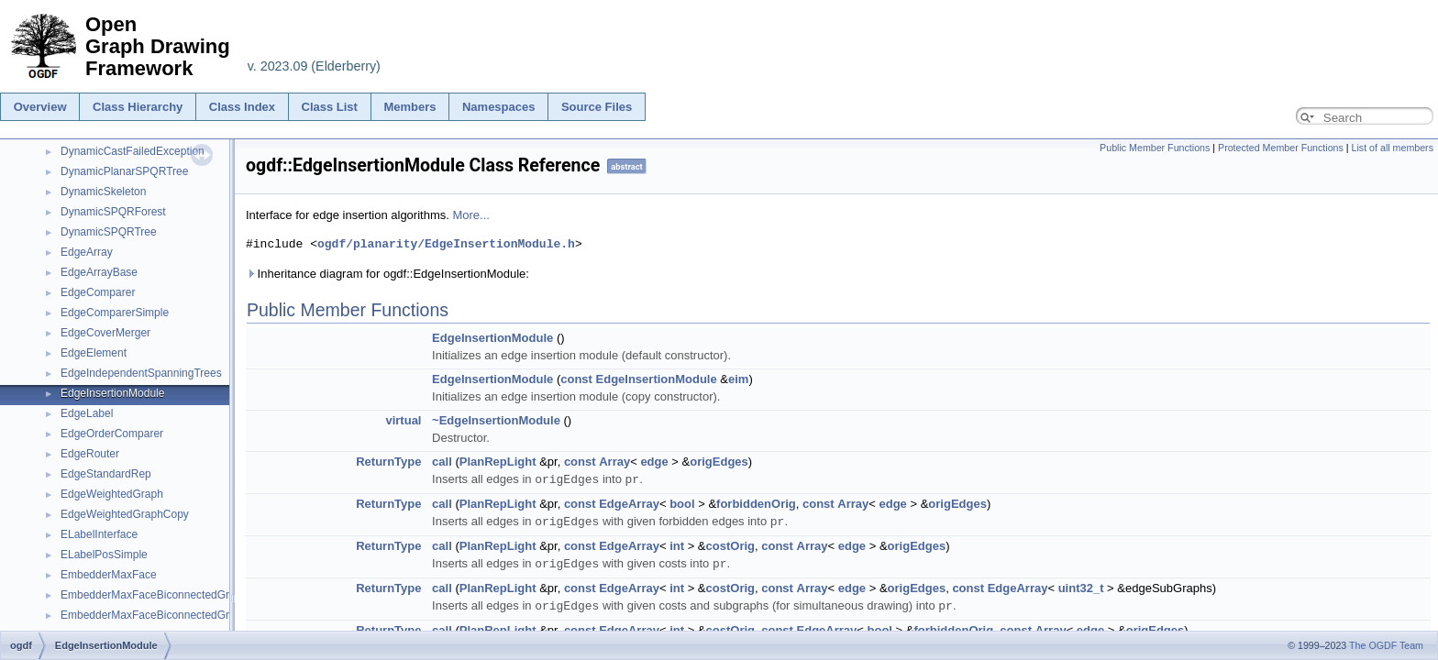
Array (614, 461)
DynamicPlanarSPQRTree (124, 171)
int (676, 544)
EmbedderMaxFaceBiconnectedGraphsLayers (173, 615)
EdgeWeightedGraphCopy (125, 514)
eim (738, 379)
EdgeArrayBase (99, 272)
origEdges (719, 461)
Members (409, 107)
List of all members (1392, 147)
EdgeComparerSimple (115, 312)
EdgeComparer (98, 292)
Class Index (242, 107)
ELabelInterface (99, 534)
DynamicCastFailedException (133, 151)
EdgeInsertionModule (112, 393)
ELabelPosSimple (104, 554)
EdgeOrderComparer (112, 433)
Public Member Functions (1155, 147)
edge (654, 461)
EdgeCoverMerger (105, 332)
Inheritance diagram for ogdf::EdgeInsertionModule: (387, 273)
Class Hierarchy (138, 107)
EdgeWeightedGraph (112, 494)
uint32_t (1081, 585)
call (442, 461)
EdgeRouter (90, 453)
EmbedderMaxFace (109, 574)
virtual (403, 420)
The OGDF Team (1386, 645)
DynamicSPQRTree (109, 232)
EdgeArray (87, 252)
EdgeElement (94, 352)
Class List (330, 107)
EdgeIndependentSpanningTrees (141, 373)
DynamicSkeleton (103, 191)
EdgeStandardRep (106, 474)
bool (681, 503)
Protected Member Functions (1281, 147)
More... (470, 215)
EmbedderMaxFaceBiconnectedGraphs (157, 594)
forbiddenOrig (756, 503)
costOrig (730, 544)
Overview (40, 107)
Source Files (596, 107)
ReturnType (388, 461)
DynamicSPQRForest (113, 211)
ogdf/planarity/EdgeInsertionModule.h (446, 244)
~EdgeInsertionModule (496, 420)
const (576, 379)
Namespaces (499, 107)
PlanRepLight (497, 461)
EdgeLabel (87, 413)
